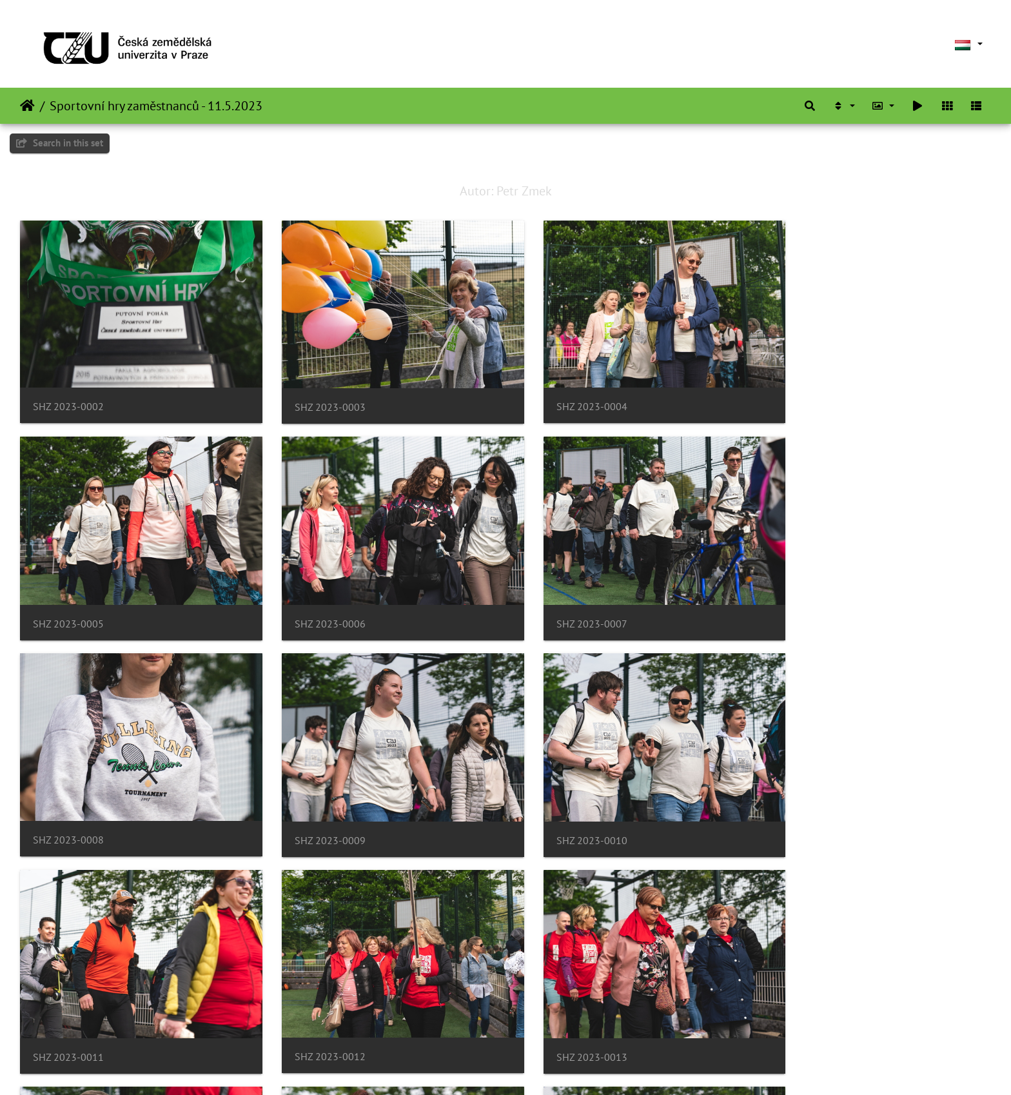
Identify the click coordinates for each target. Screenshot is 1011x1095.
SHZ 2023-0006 (68, 604)
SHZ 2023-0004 (563, 397)
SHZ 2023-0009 (811, 604)
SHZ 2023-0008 (563, 604)
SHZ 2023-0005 (811, 397)
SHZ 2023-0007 (315, 604)
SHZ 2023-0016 (563, 1018)
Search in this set (59, 143)
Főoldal (27, 105)
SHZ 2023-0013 (811, 811)
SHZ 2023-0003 (315, 397)
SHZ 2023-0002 (68, 397)
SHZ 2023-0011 (315, 811)
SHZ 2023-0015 (315, 1018)
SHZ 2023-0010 (68, 811)
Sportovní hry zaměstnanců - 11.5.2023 (156, 105)
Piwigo (544, 1067)
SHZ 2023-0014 (68, 1018)
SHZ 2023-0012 (563, 810)
